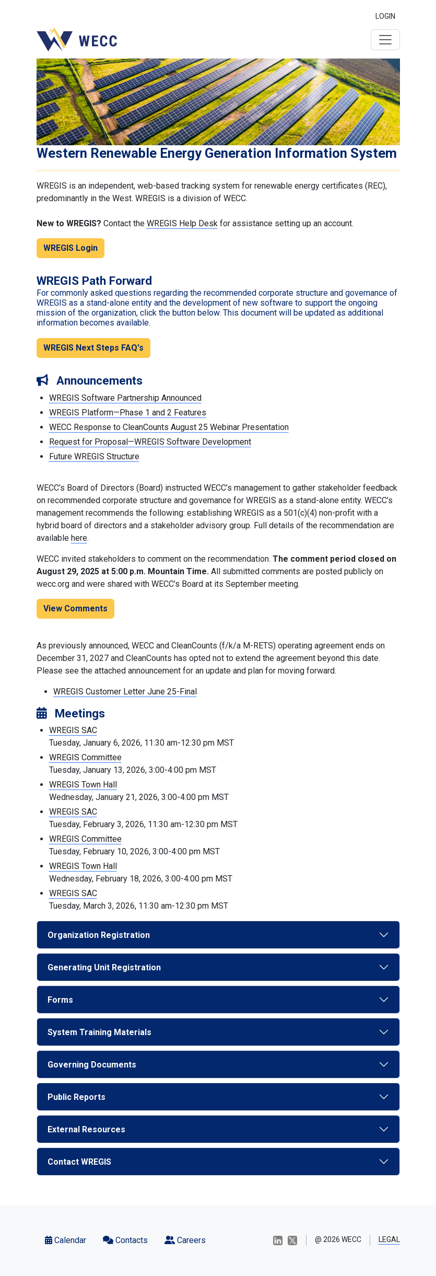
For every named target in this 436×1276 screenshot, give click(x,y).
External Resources (86, 1129)
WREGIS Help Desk (182, 223)
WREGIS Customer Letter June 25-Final (125, 692)
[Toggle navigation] (385, 39)
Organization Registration (99, 935)
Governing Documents (92, 1065)
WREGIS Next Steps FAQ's (93, 348)
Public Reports (76, 1097)
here (79, 538)
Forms (60, 1000)
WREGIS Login (70, 248)
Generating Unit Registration (104, 967)
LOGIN (385, 16)
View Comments (75, 608)
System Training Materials (99, 1032)
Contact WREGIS (79, 1162)
